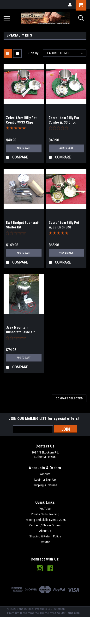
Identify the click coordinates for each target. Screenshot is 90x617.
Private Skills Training (45, 514)
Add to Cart (23, 148)
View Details (66, 253)
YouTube (45, 508)
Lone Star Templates (66, 613)
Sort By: (34, 53)
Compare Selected (69, 398)
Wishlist (45, 474)
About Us (45, 531)
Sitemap (59, 609)
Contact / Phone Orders (45, 525)
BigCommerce (29, 613)
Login (38, 479)
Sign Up (51, 479)
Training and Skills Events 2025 (45, 520)
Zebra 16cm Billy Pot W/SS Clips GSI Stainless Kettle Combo (66, 227)
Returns (45, 542)
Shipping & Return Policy (45, 536)
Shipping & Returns (45, 485)
